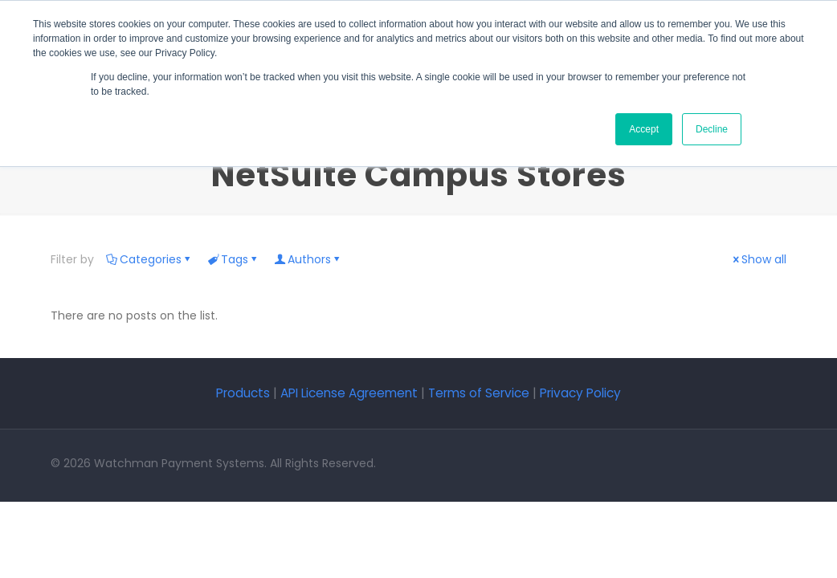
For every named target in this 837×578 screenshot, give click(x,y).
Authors (308, 259)
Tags (233, 259)
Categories (149, 259)
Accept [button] (644, 129)
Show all (758, 259)
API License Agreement (349, 393)
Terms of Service (478, 393)
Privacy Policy (580, 393)
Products (244, 393)
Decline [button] (712, 129)
